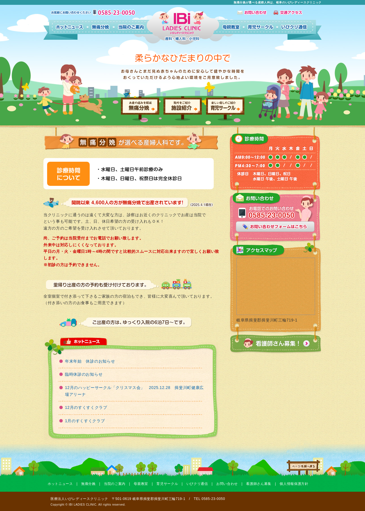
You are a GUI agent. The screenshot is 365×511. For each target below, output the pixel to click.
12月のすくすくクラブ (86, 407)
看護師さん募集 (258, 484)
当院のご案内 (114, 484)
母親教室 (141, 484)
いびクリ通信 (197, 484)
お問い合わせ (227, 484)
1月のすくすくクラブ (85, 421)
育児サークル (167, 484)
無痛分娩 (88, 484)
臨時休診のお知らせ (83, 374)
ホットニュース (60, 484)
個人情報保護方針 (294, 484)
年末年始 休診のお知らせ (90, 361)
